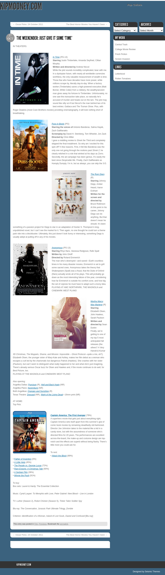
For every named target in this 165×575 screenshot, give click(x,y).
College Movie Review (125, 49)
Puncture (32, 385)
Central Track (121, 44)
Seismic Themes (152, 571)
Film (36, 524)
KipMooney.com (21, 6)
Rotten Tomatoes (123, 78)
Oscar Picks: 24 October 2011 (28, 24)
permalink (64, 524)
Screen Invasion (122, 59)
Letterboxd (120, 74)
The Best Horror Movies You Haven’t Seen (86, 24)
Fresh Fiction (121, 54)
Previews (43, 524)
